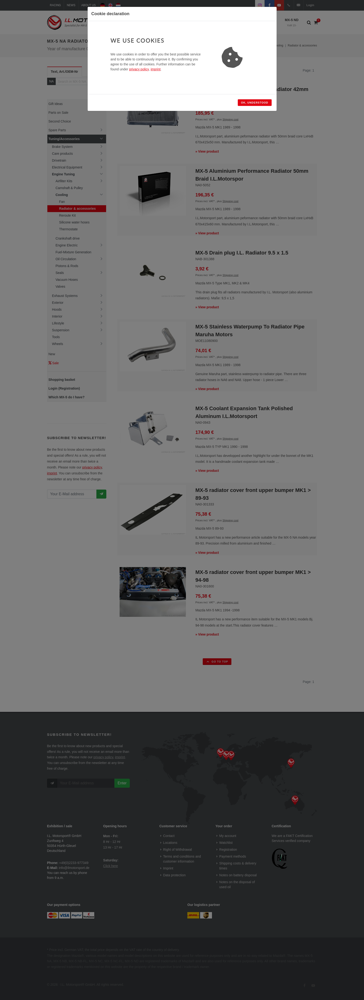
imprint (156, 69)
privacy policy (139, 69)
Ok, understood (254, 102)
